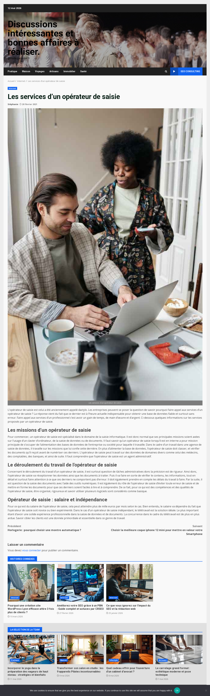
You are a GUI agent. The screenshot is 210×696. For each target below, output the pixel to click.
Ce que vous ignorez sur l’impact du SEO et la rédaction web (129, 583)
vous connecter (31, 550)
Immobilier (69, 71)
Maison (26, 71)
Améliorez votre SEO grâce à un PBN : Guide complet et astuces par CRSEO (80, 583)
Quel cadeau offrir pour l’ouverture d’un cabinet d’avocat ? (129, 649)
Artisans (54, 71)
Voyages (40, 71)
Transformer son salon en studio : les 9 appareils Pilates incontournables (80, 649)
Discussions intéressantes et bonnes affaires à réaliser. (43, 38)
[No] (206, 690)
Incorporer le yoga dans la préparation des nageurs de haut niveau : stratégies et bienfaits (31, 649)
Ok (177, 690)
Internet (12, 88)
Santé (83, 71)
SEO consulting (185, 71)
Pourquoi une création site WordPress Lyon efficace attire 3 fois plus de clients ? (31, 583)
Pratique (12, 71)
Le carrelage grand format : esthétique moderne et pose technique (179, 649)
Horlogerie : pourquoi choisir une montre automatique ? (56, 528)
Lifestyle (114, 660)
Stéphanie (13, 104)
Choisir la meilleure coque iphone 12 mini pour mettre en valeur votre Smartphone (153, 530)
